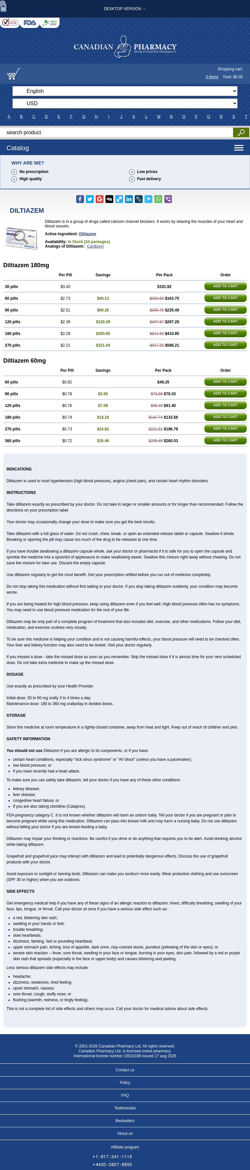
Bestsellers (125, 1121)
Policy (125, 1082)
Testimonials (125, 1108)
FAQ (125, 1095)
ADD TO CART (225, 286)
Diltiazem (87, 234)
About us (124, 1133)
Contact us (125, 1070)
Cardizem (95, 246)
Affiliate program (125, 1147)
